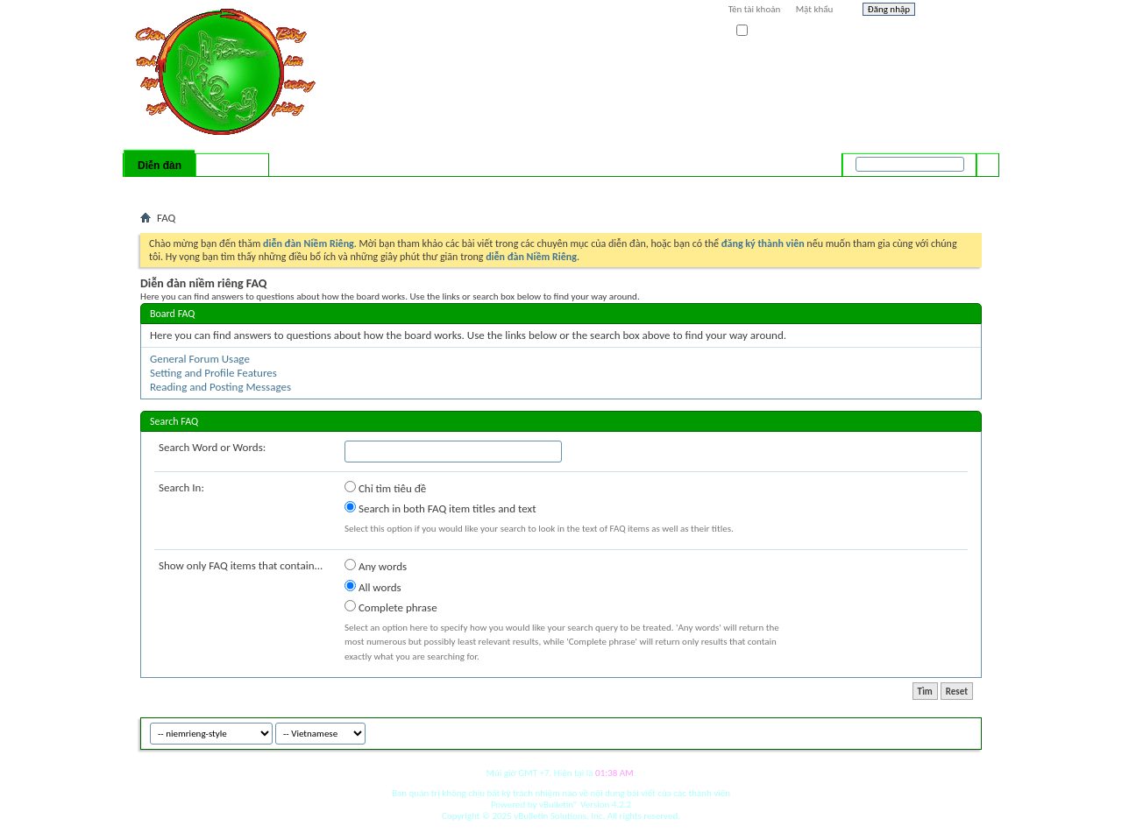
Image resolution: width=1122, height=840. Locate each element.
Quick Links (369, 188)
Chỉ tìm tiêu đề (385, 488)
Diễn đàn (159, 165)
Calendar (233, 188)
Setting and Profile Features (213, 372)
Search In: (181, 487)
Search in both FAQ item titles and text (440, 508)
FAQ (195, 188)
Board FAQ (172, 313)
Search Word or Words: (212, 447)
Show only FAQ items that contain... (241, 565)
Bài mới (161, 188)
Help (952, 11)
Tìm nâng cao (952, 187)
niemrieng (883, 731)
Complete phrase (390, 607)
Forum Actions (293, 188)
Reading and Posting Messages (220, 386)
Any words (375, 566)
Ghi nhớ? (761, 31)
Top (963, 731)
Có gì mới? (232, 165)
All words (372, 587)
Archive (931, 731)
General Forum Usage (200, 358)
